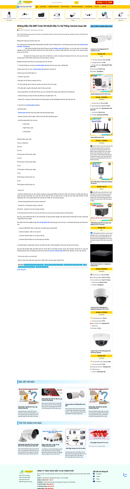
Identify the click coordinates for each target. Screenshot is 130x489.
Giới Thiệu (43, 6)
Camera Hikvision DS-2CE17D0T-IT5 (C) (101, 94)
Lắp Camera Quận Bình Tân (42, 267)
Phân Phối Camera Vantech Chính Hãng (73, 264)
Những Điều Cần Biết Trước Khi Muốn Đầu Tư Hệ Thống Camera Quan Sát (51, 26)
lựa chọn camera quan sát (57, 251)
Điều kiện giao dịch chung (25, 481)
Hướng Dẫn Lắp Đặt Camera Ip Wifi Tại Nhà (33, 264)
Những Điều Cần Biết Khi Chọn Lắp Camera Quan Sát (27, 407)
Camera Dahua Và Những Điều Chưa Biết (75, 405)
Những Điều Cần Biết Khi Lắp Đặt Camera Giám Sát (98, 407)
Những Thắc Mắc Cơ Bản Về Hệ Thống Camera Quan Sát (50, 445)
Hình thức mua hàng (24, 475)
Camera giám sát (41, 65)
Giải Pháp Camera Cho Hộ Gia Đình (75, 448)
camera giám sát (44, 222)
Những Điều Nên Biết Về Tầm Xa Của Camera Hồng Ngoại (52, 399)
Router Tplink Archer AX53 (97, 137)
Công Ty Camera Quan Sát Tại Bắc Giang (53, 264)
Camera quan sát (58, 48)
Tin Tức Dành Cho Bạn (30, 423)
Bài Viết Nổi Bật (27, 382)
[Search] (62, 2)
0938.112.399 (104, 2)
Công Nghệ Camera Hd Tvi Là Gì (99, 442)
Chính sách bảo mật (24, 479)
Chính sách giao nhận (24, 477)
